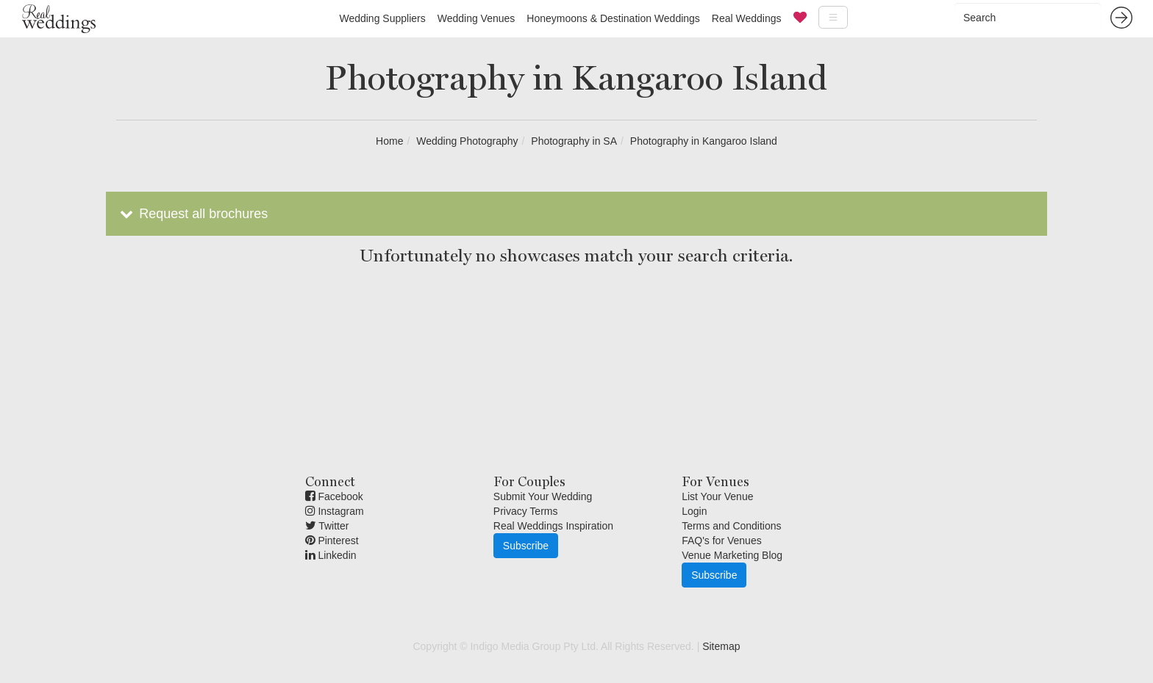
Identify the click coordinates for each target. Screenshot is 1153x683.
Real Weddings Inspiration (553, 526)
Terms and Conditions (731, 526)
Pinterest (332, 540)
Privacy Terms (525, 511)
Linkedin (331, 555)
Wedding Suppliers (382, 18)
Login (694, 511)
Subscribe (526, 546)
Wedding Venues (476, 18)
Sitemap (721, 646)
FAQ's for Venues (722, 540)
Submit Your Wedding (542, 496)
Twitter (327, 526)
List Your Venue (717, 496)
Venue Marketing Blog (732, 555)
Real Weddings (747, 18)
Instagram (334, 511)
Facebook (334, 496)
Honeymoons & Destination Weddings (613, 18)
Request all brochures (192, 213)
